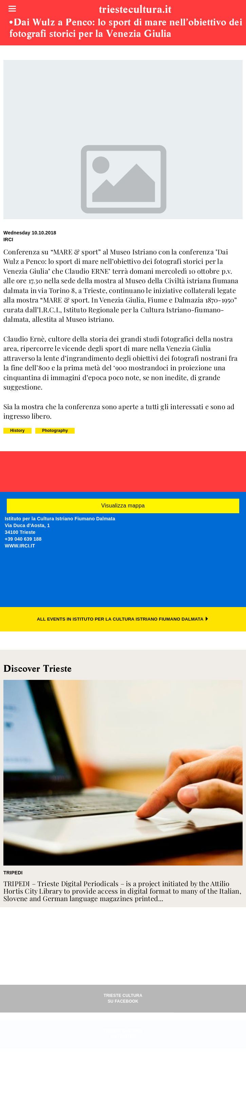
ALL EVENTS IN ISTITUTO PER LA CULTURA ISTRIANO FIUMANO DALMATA (123, 619)
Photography (55, 430)
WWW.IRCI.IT (20, 545)
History (17, 430)
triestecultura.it (135, 10)
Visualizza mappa (123, 505)
